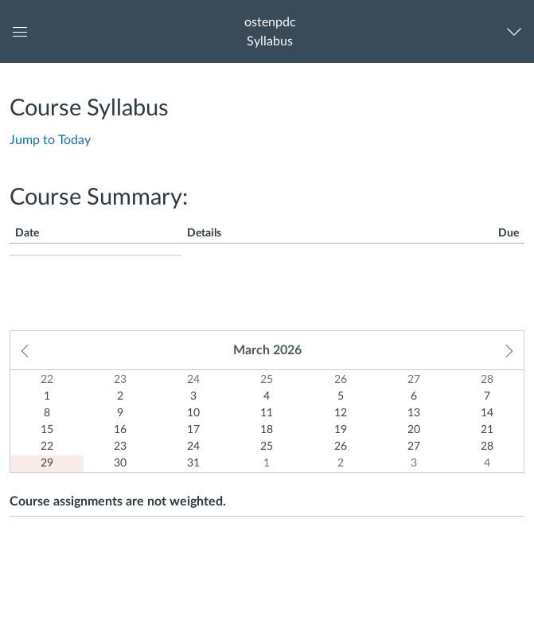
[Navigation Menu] (517, 31)
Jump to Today (50, 140)
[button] (270, 31)
